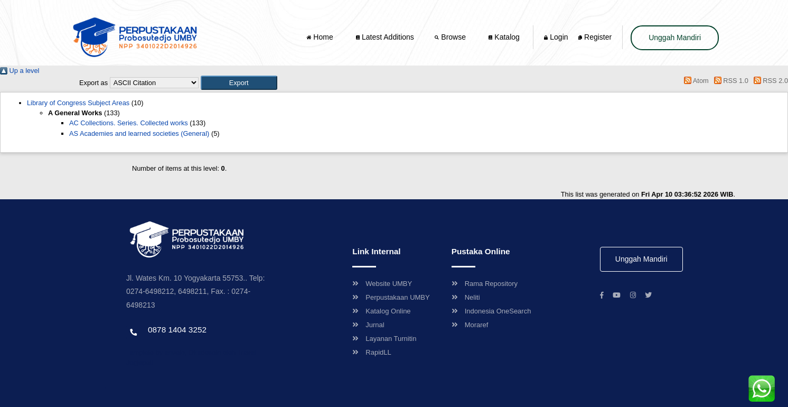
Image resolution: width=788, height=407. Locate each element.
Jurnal (368, 325)
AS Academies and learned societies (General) (139, 133)
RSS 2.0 (769, 81)
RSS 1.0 (729, 81)
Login (556, 37)
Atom (695, 81)
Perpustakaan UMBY (390, 297)
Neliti (466, 297)
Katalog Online (381, 311)
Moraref (470, 325)
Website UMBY (382, 284)
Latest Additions (385, 37)
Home (320, 37)
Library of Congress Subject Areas (78, 103)
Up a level (19, 71)
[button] (239, 83)
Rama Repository (485, 284)
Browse (451, 37)
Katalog (504, 37)
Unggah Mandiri (675, 37)
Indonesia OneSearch (491, 311)
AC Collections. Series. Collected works (128, 123)
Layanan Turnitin (384, 339)
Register (595, 37)
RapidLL (371, 352)
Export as (93, 83)
